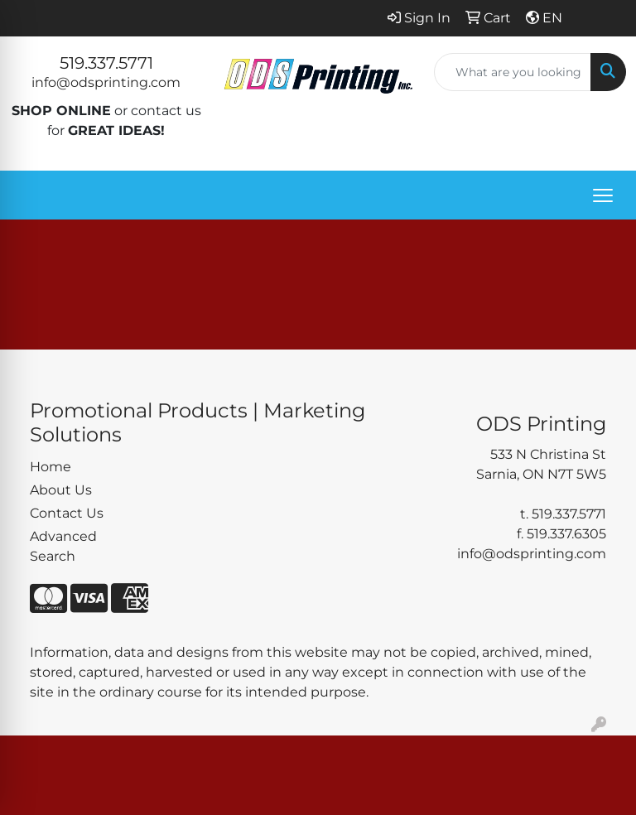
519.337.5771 (106, 63)
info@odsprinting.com (106, 82)
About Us (61, 490)
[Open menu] (602, 195)
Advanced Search (63, 546)
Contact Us (67, 513)
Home (50, 467)
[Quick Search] (512, 72)
